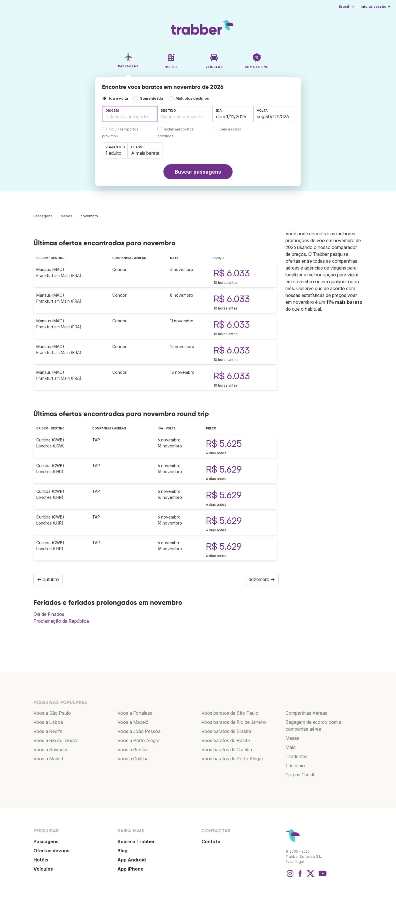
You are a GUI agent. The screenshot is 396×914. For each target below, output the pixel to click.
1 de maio (295, 765)
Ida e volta (118, 98)
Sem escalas (230, 129)
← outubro (48, 579)
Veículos (43, 869)
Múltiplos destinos (192, 98)
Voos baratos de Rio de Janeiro (233, 722)
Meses (292, 738)
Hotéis (40, 860)
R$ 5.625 (224, 443)
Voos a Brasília (132, 749)
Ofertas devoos (51, 850)
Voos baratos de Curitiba (226, 749)
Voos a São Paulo (52, 713)
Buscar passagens (198, 172)
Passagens (46, 841)
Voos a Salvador (50, 749)
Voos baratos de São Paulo (229, 713)
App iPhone (130, 869)
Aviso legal (294, 861)
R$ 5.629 (224, 469)
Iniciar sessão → (375, 6)
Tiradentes (296, 756)
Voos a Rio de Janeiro (56, 740)
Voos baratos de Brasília (226, 731)
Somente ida (151, 98)
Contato (210, 841)
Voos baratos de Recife (225, 740)
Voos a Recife (48, 731)
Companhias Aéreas (306, 713)
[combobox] (129, 114)
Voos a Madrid (48, 759)
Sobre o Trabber (136, 841)
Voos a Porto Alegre (138, 740)
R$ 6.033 (231, 273)
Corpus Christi (299, 775)
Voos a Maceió (133, 722)
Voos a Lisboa (48, 722)
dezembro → (262, 579)
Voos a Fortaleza (135, 713)
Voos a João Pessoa (139, 731)
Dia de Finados (48, 614)
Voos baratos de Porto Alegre (232, 759)
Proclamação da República (61, 621)
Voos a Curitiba (133, 759)
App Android (131, 860)
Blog (122, 850)
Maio (290, 747)
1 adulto (113, 153)
